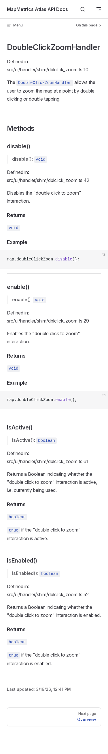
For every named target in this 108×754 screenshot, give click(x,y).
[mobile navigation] (99, 9)
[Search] (83, 9)
